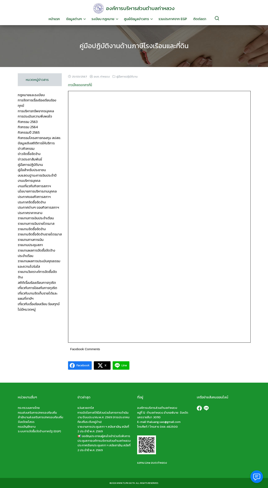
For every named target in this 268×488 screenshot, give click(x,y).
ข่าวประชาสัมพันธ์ (30, 159)
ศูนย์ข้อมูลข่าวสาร (136, 18)
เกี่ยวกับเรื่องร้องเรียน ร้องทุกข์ (39, 303)
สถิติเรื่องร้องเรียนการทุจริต (37, 282)
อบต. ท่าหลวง (102, 77)
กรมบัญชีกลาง (27, 427)
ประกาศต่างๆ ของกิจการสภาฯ (38, 207)
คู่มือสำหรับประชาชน (32, 169)
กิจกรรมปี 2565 (29, 132)
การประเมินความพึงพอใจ (35, 116)
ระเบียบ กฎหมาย (102, 18)
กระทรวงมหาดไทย (29, 408)
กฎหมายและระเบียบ (31, 94)
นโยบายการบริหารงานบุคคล (37, 191)
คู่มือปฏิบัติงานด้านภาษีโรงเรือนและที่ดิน (134, 46)
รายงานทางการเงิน (31, 239)
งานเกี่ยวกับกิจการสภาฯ (34, 185)
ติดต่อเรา (199, 18)
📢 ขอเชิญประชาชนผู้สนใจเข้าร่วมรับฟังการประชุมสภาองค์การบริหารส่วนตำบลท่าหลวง (104, 438)
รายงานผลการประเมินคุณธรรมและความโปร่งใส (39, 263)
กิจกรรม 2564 (28, 126)
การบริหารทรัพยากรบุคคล (36, 111)
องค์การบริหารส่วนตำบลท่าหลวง (140, 8)
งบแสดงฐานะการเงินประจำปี (37, 175)
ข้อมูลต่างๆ (74, 18)
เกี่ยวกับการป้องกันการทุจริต (37, 287)
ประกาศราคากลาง (30, 212)
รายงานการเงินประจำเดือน (36, 218)
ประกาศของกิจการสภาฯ (34, 196)
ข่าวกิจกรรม (26, 148)
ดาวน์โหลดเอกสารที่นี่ (80, 85)
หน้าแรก (54, 18)
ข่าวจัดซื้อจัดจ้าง (29, 153)
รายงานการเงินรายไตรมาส (36, 223)
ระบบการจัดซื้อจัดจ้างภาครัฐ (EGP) (39, 431)
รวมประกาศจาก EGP (172, 18)
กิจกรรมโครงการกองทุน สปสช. (39, 137)
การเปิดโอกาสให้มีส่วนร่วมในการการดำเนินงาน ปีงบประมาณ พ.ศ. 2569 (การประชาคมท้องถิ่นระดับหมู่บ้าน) (103, 417)
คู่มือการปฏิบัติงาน (127, 77)
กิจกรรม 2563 (28, 121)
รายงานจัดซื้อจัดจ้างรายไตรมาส (40, 234)
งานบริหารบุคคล (29, 180)
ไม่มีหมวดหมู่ (27, 309)
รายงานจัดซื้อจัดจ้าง (32, 228)
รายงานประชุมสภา (30, 244)
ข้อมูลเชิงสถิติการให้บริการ (36, 143)
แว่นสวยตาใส (85, 408)
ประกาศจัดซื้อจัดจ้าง (32, 202)
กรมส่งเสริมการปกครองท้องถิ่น (37, 413)
